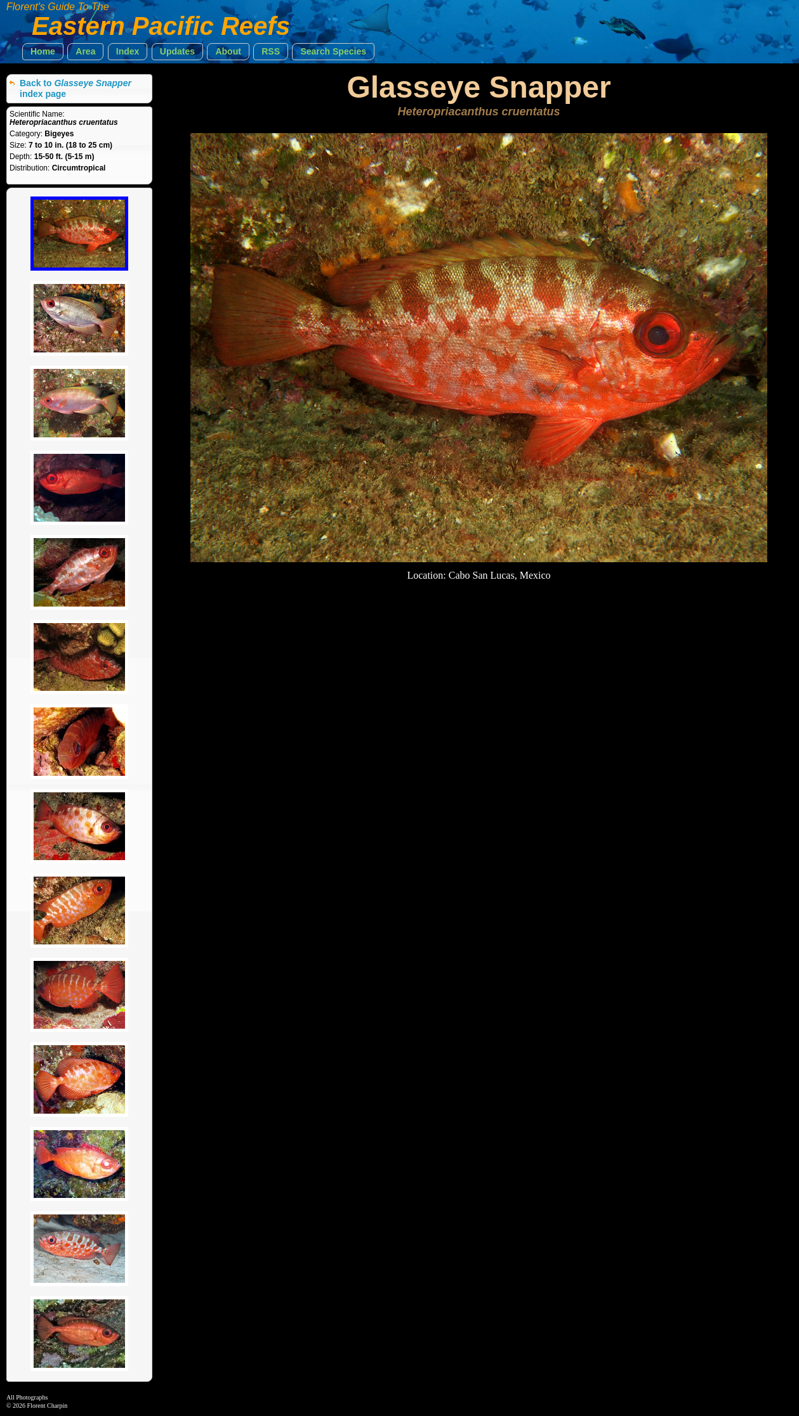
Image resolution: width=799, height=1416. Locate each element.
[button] (42, 51)
